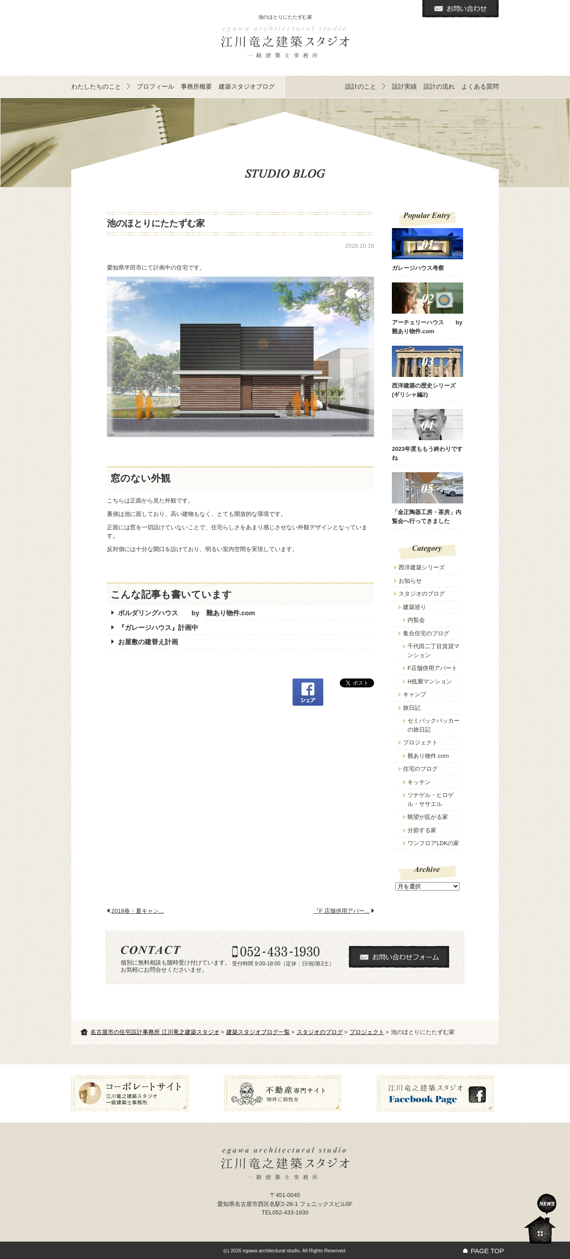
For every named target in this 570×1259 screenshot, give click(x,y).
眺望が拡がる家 (427, 816)
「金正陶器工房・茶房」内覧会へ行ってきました (427, 498)
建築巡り (414, 607)
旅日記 (411, 707)
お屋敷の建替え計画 (148, 642)
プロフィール (155, 86)
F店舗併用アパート (432, 668)
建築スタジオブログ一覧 (258, 1032)
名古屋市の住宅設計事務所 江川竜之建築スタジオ (155, 1032)
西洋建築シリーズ (422, 567)
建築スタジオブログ (247, 86)
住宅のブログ (420, 768)
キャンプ (414, 694)
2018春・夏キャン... (137, 910)
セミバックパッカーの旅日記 (433, 725)
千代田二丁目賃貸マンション (433, 650)
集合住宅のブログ (426, 633)
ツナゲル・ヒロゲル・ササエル (430, 799)
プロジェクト (367, 1032)
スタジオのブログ (320, 1032)
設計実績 (404, 86)
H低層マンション (429, 681)
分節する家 (421, 830)
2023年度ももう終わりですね (427, 435)
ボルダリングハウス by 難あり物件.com (186, 613)
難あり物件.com (428, 755)
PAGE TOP (487, 1251)
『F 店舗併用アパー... (342, 910)
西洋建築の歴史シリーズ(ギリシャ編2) (427, 372)
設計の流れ (439, 86)
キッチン (419, 782)
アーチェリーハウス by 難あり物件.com (427, 308)
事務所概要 (196, 86)
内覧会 (416, 620)
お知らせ (410, 580)
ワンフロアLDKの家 (433, 843)
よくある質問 (480, 86)
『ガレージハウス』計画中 (158, 627)
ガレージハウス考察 (427, 249)
